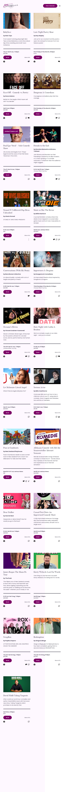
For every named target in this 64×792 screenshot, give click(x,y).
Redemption (39, 637)
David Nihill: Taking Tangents (15, 695)
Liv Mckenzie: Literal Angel (14, 387)
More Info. (27, 57)
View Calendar (50, 6)
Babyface (7, 32)
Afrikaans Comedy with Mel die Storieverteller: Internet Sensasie (47, 450)
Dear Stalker (8, 512)
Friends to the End (41, 145)
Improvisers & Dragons (43, 270)
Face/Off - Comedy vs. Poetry (15, 92)
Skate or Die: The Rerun (44, 210)
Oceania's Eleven (10, 327)
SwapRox (7, 637)
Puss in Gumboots (10, 448)
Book (7, 57)
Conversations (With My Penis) (16, 270)
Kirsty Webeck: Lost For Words (47, 572)
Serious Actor (39, 387)
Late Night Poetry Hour (44, 32)
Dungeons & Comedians (44, 92)
